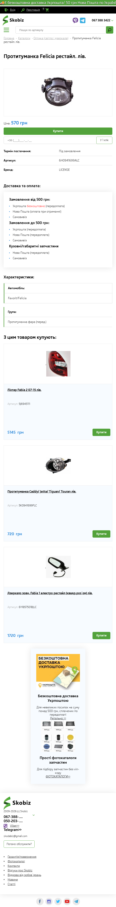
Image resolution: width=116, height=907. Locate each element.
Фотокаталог (16, 861)
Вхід (12, 9)
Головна (9, 38)
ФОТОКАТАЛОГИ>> (58, 776)
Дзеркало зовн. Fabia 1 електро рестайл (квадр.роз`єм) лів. (50, 593)
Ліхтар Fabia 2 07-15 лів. (24, 390)
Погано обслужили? (19, 844)
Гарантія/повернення (22, 856)
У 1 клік (104, 140)
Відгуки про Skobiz (20, 870)
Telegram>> (12, 830)
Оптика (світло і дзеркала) (51, 38)
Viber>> (14, 825)
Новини (13, 879)
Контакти (14, 866)
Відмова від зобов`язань (24, 875)
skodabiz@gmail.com (15, 836)
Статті (11, 884)
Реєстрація (33, 9)
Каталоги (24, 38)
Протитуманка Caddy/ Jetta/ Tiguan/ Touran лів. (41, 491)
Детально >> (58, 718)
